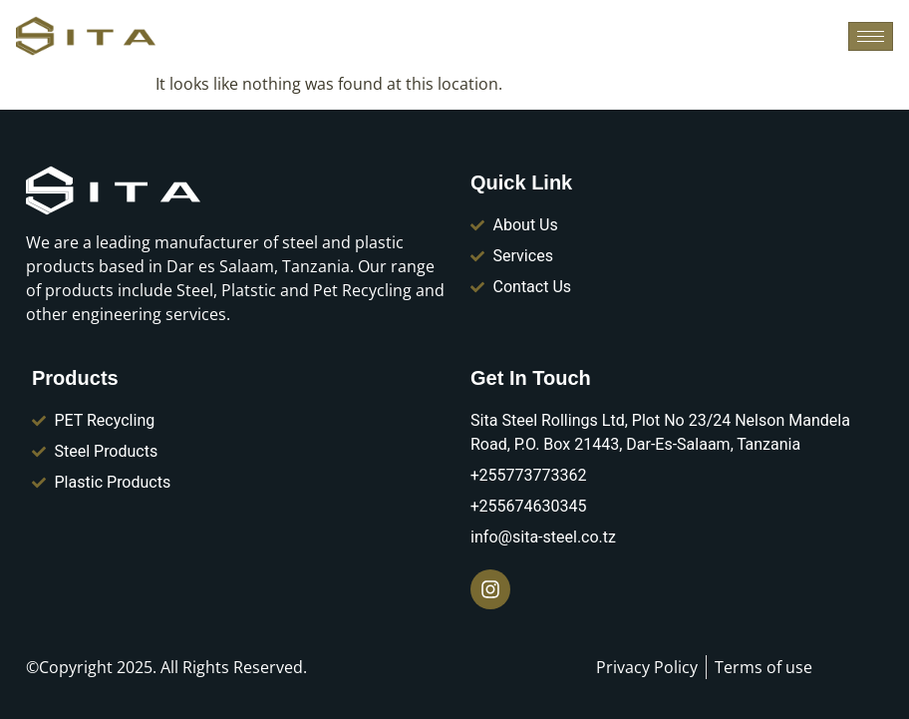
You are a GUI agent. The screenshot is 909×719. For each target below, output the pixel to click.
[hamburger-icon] (870, 36)
